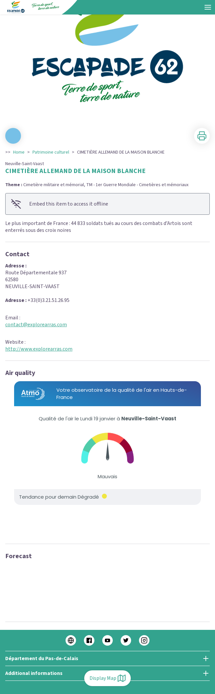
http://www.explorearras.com (38, 349)
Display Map (107, 678)
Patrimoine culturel (50, 152)
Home (19, 152)
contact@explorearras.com (36, 324)
